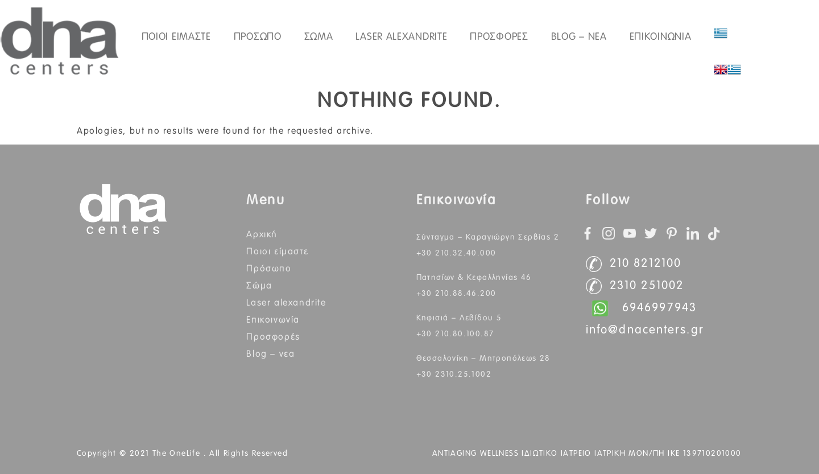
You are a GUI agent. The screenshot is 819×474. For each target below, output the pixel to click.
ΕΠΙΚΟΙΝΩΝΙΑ (661, 37)
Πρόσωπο (268, 268)
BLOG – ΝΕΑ (270, 353)
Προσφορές (499, 37)
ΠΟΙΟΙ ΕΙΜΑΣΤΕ (176, 37)
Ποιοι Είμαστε (277, 251)
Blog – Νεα (579, 37)
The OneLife (178, 453)
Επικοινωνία (273, 319)
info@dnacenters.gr (645, 330)
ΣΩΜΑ (318, 37)
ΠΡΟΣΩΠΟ (258, 37)
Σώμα (259, 285)
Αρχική (262, 234)
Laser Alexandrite (401, 37)
